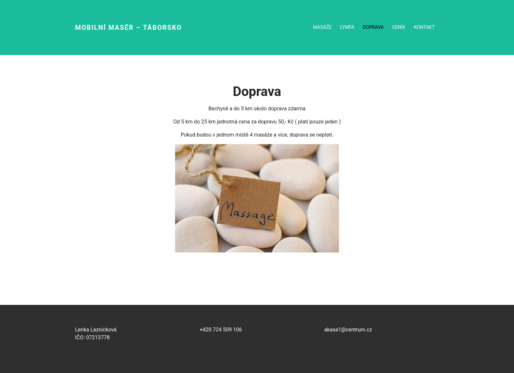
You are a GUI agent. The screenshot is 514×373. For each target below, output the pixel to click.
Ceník (398, 27)
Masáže (322, 27)
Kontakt (424, 27)
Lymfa (347, 27)
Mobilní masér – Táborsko (128, 27)
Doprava (373, 27)
